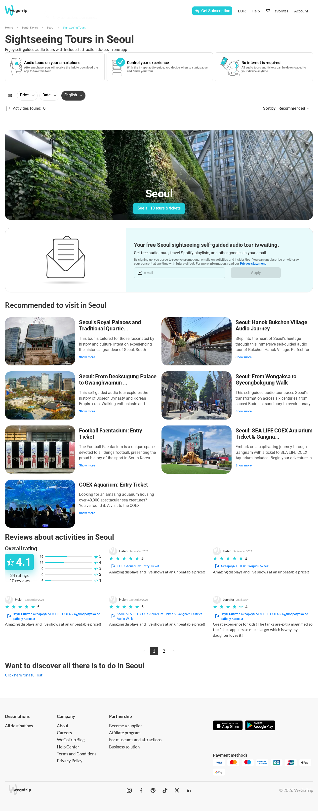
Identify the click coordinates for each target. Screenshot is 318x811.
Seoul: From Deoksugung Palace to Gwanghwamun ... (118, 379)
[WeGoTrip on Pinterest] (153, 790)
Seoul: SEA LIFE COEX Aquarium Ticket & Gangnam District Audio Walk (156, 616)
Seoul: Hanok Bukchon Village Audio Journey (271, 325)
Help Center (68, 746)
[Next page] (174, 651)
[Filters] (10, 96)
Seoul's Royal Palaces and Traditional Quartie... (110, 325)
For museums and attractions (135, 739)
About (62, 725)
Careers (64, 732)
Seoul (50, 27)
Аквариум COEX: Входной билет (241, 566)
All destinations (19, 725)
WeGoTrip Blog (71, 739)
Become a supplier (125, 725)
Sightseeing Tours (74, 27)
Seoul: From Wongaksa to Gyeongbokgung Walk (266, 379)
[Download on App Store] (228, 725)
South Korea (30, 27)
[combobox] (91, 11)
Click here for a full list (23, 674)
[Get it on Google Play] (260, 725)
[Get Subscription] (212, 10)
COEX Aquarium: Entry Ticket (113, 485)
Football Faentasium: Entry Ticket (110, 433)
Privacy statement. (253, 263)
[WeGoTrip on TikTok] (165, 790)
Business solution (124, 746)
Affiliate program (125, 732)
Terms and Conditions (76, 753)
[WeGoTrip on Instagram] (129, 790)
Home (9, 27)
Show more (87, 357)
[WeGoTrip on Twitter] (177, 790)
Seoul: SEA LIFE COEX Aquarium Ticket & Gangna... (274, 433)
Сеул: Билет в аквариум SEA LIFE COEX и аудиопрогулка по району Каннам (53, 616)
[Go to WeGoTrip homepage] (21, 10)
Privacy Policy (69, 760)
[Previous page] (144, 651)
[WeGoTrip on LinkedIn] (189, 790)
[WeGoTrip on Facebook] (141, 790)
